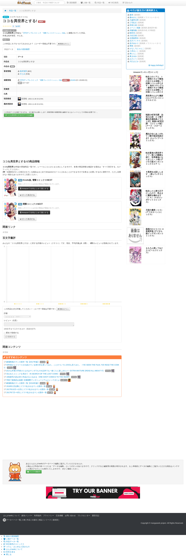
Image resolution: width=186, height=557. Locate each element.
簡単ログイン (63, 44)
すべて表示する (27, 195)
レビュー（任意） (11, 320)
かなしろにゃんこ (137, 48)
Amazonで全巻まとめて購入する (34, 188)
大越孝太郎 (134, 20)
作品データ (8, 49)
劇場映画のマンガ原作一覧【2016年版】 (22, 383)
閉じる (7, 554)
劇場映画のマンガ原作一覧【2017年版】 (22, 362)
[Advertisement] (62, 139)
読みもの (127, 3)
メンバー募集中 (33, 472)
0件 (18, 26)
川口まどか (134, 61)
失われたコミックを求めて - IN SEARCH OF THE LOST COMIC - (32, 374)
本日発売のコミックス (13, 544)
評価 (5, 313)
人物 (23, 520)
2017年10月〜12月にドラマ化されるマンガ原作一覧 (27, 389)
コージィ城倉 (135, 28)
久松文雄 (133, 35)
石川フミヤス (135, 41)
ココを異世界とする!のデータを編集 (19, 115)
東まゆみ (133, 56)
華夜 (131, 46)
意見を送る (9, 552)
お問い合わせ (70, 516)
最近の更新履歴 (11, 536)
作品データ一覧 (11, 541)
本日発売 (113, 3)
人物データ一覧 (11, 539)
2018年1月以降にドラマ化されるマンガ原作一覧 (26, 386)
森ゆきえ (133, 17)
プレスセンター (84, 516)
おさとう (133, 59)
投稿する (10, 337)
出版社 (34, 520)
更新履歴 (72, 3)
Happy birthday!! (156, 65)
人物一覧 (85, 3)
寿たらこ (133, 54)
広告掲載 (59, 516)
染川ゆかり (134, 43)
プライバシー (48, 516)
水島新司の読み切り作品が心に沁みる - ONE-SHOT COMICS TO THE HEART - (38, 377)
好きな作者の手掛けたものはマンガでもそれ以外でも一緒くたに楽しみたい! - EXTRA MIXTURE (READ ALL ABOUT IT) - (55, 371)
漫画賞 (55, 520)
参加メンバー (26, 516)
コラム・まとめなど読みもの (16, 547)
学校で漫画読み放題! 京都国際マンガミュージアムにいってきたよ (33, 380)
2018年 (73, 80)
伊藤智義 (133, 30)
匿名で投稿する (11, 333)
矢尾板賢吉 (134, 38)
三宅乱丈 (133, 23)
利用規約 (37, 516)
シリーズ (47, 520)
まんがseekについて (11, 516)
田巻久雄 (133, 25)
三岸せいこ (134, 51)
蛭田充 (132, 33)
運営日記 (95, 516)
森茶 (131, 15)
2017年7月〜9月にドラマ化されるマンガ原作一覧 (26, 392)
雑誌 (40, 520)
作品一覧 (99, 3)
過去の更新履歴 (23, 49)
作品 (28, 520)
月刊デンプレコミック (44, 33)
